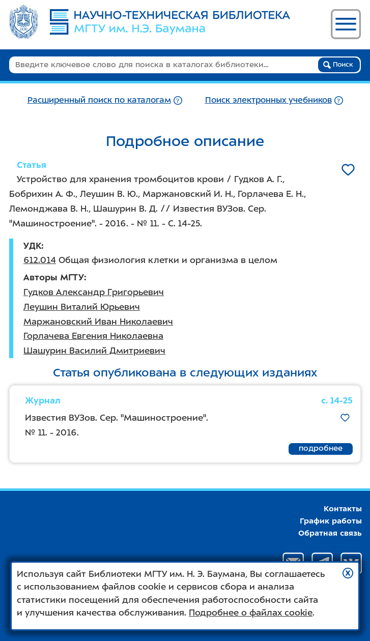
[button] (348, 573)
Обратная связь (330, 533)
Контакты (343, 509)
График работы (331, 521)
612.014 (39, 260)
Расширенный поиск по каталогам (99, 100)
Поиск (338, 65)
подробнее (321, 448)
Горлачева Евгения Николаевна (93, 335)
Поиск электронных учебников (268, 100)
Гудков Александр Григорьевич (93, 292)
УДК (32, 245)
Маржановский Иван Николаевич (98, 321)
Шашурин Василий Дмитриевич (94, 350)
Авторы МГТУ (53, 277)
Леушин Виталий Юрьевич (81, 306)
